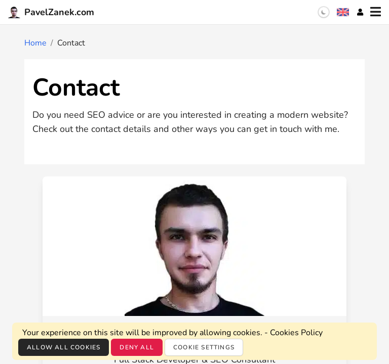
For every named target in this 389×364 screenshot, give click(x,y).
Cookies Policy (296, 332)
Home (35, 43)
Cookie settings (204, 347)
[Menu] (375, 12)
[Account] (360, 12)
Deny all (137, 347)
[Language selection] (343, 12)
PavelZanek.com (51, 12)
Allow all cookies (63, 347)
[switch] (324, 12)
